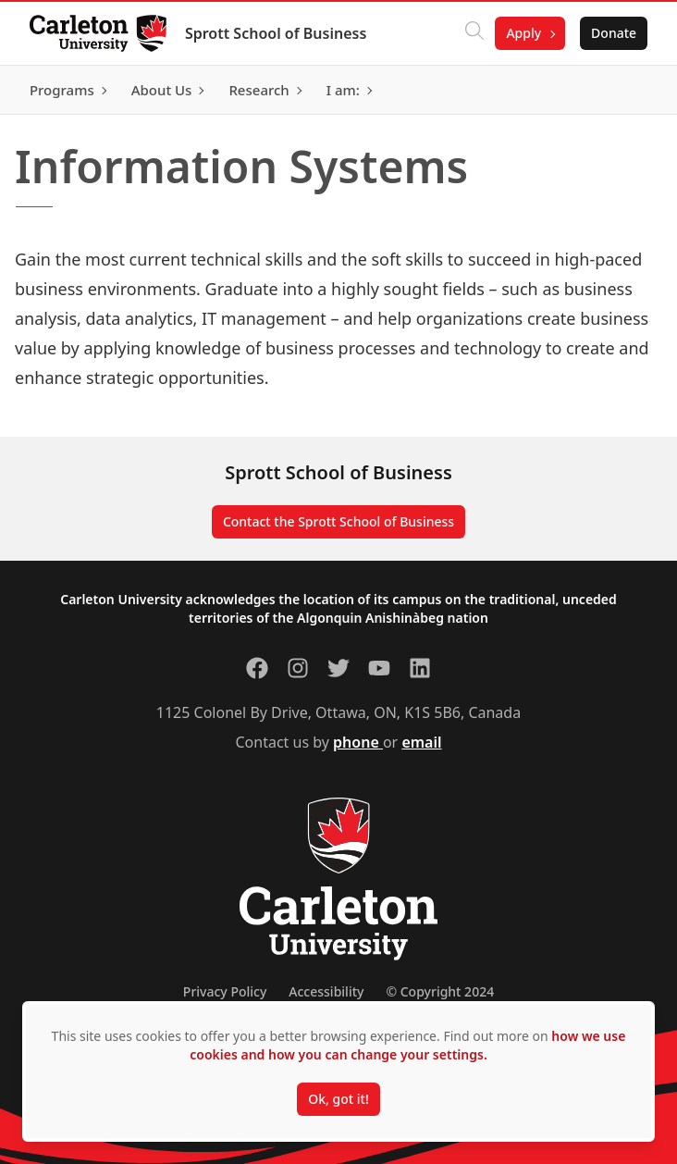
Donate (613, 33)
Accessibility (326, 991)
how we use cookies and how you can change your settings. (407, 1045)
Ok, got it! (338, 1099)
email (421, 742)
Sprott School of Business (275, 33)
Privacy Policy (224, 991)
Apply (523, 33)
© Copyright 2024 (440, 991)
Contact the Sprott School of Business (338, 521)
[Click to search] (474, 33)
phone (358, 742)
